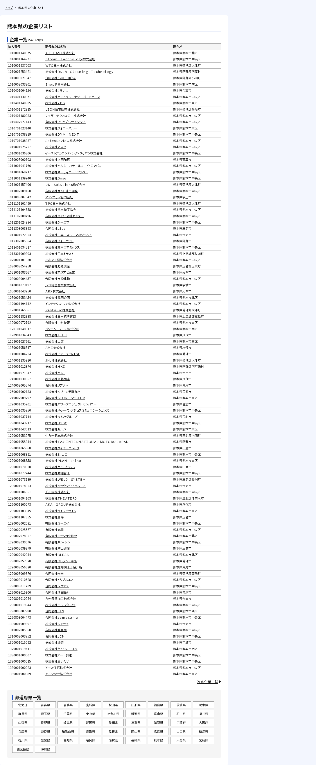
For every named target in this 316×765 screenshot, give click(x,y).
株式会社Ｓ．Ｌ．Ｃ (56, 454)
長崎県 (135, 740)
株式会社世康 (54, 341)
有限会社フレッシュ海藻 (61, 561)
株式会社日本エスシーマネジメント (68, 235)
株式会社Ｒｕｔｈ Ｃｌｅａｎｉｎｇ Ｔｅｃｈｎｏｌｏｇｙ (79, 71)
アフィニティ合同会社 (59, 197)
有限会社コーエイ (57, 523)
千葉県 (68, 713)
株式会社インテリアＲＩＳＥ (62, 354)
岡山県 (135, 731)
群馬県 (22, 713)
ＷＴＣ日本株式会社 (58, 65)
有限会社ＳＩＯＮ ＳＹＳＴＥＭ (65, 398)
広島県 (158, 731)
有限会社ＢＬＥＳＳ (57, 554)
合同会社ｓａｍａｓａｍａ (61, 617)
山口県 (181, 731)
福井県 (203, 713)
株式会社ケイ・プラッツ (60, 467)
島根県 (113, 731)
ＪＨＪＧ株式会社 (56, 360)
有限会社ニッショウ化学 (61, 536)
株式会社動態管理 (57, 473)
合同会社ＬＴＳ (54, 611)
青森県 (45, 705)
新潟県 (135, 713)
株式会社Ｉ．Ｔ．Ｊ (56, 335)
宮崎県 (203, 740)
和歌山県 (68, 731)
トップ (9, 7)
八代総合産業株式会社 (60, 285)
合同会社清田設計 (57, 592)
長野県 (45, 722)
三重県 (135, 722)
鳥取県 (90, 731)
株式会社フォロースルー (61, 128)
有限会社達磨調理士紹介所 (63, 567)
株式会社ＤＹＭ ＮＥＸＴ (62, 134)
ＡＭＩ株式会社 (55, 347)
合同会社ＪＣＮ (55, 636)
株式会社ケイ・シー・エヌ (61, 649)
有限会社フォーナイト (59, 241)
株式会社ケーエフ (57, 222)
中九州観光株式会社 (59, 435)
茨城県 (181, 705)
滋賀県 (158, 722)
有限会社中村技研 (57, 322)
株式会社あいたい (57, 661)
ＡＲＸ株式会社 (55, 291)
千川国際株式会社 (57, 492)
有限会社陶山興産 (57, 548)
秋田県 (113, 705)
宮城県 (90, 705)
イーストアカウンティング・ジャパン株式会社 (73, 153)
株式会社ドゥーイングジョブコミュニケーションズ (77, 410)
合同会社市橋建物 (57, 278)
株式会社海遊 (54, 642)
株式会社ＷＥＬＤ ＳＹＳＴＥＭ (65, 479)
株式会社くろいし (56, 90)
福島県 (158, 705)
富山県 (158, 713)
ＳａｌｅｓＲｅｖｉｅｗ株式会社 (63, 140)
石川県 (181, 713)
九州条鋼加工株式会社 (60, 598)
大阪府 (203, 722)
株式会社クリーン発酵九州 (63, 391)
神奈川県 (113, 713)
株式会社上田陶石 (57, 159)
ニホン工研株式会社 (58, 260)
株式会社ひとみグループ (61, 416)
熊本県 (158, 740)
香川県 (22, 740)
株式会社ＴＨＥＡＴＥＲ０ (61, 498)
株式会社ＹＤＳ (55, 103)
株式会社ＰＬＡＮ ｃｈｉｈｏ (63, 460)
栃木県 (203, 705)
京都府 (181, 722)
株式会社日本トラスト (59, 253)
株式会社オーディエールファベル (66, 172)
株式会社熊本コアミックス (62, 247)
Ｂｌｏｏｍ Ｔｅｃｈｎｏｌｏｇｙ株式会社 (70, 59)
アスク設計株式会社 (58, 674)
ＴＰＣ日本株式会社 (58, 203)
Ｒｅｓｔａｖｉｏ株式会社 (60, 310)
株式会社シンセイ (56, 624)
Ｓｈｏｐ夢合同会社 (57, 84)
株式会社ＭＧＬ (55, 373)
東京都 (90, 713)
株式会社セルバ (55, 429)
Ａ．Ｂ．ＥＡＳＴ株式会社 (60, 53)
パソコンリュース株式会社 (62, 329)
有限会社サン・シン (57, 542)
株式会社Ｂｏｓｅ (55, 178)
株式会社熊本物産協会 (60, 209)
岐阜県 (68, 722)
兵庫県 (22, 731)
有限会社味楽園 (56, 630)
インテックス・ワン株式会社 (62, 303)
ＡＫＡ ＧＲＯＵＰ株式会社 (63, 504)
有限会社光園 (54, 529)
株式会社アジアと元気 (60, 272)
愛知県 (113, 722)
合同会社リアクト (56, 385)
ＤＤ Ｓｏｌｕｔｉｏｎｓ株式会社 (65, 184)
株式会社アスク (55, 147)
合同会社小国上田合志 (60, 78)
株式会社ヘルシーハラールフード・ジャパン (73, 165)
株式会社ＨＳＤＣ (56, 423)
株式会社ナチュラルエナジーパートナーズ (72, 97)
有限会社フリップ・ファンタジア (65, 122)
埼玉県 (45, 713)
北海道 (22, 705)
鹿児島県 (23, 749)
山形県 (135, 705)
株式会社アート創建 (58, 655)
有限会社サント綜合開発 (61, 191)
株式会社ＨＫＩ (55, 366)
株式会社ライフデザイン (60, 511)
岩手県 (68, 705)
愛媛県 (45, 740)
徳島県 (203, 731)
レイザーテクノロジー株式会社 (65, 115)
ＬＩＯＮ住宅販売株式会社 (62, 109)
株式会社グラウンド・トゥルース (65, 486)
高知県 (68, 740)
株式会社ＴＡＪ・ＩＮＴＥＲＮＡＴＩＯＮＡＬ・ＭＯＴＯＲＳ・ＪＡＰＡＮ (87, 441)
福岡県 (90, 740)
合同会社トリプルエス (59, 579)
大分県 (181, 740)
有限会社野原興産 (57, 266)
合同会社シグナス (57, 586)
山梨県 (22, 722)
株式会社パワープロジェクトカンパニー (71, 404)
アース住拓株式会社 (58, 667)
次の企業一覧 (207, 681)
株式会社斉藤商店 (57, 379)
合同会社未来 (54, 573)
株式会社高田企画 (57, 297)
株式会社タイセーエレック (62, 448)
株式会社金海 (54, 517)
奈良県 (45, 731)
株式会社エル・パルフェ (60, 605)
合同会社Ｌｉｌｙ (55, 228)
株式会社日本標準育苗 (60, 316)
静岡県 (90, 722)
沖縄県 (45, 749)
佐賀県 (113, 740)
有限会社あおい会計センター (64, 216)
